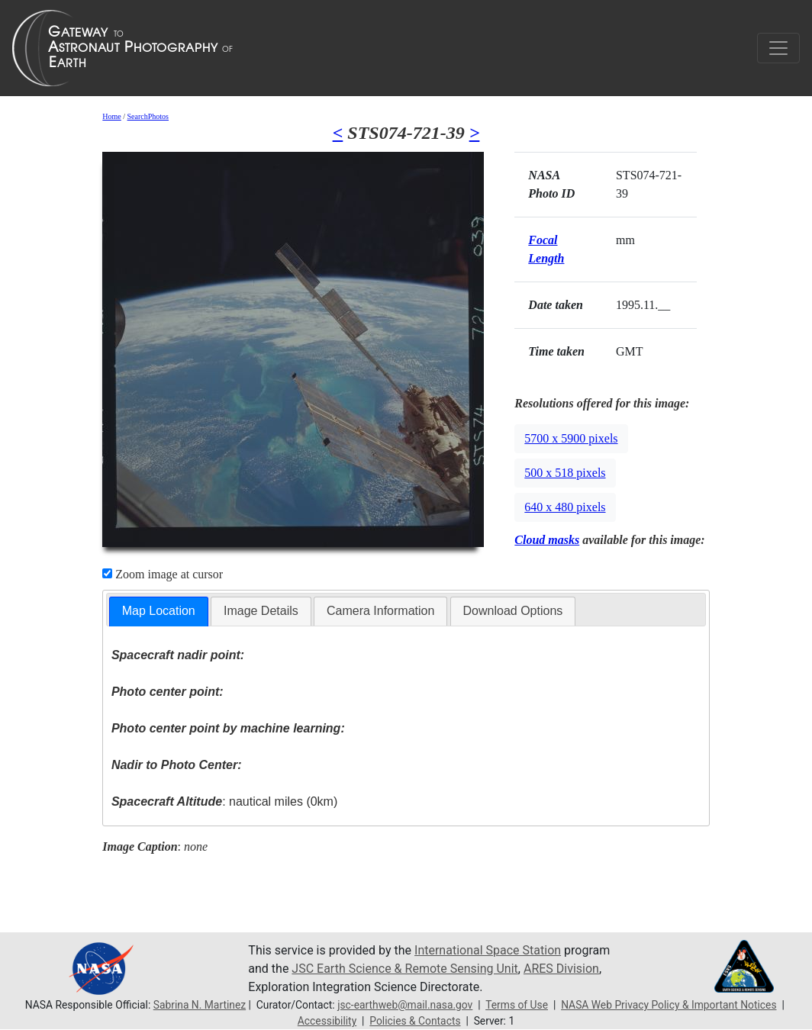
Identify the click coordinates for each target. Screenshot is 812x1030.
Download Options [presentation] (513, 610)
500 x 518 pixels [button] (564, 472)
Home (111, 116)
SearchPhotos (148, 116)
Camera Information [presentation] (380, 610)
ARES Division (561, 968)
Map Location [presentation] (158, 610)
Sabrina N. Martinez (199, 1005)
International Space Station (487, 950)
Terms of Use (516, 1005)
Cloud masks (546, 539)
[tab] (158, 611)
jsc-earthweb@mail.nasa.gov (404, 1005)
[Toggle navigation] (778, 48)
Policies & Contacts (414, 1021)
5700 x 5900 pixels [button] (570, 438)
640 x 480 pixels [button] (564, 507)
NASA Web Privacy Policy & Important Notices (668, 1005)
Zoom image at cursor (162, 574)
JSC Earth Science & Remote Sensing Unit (404, 968)
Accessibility (327, 1021)
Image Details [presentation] (261, 610)
